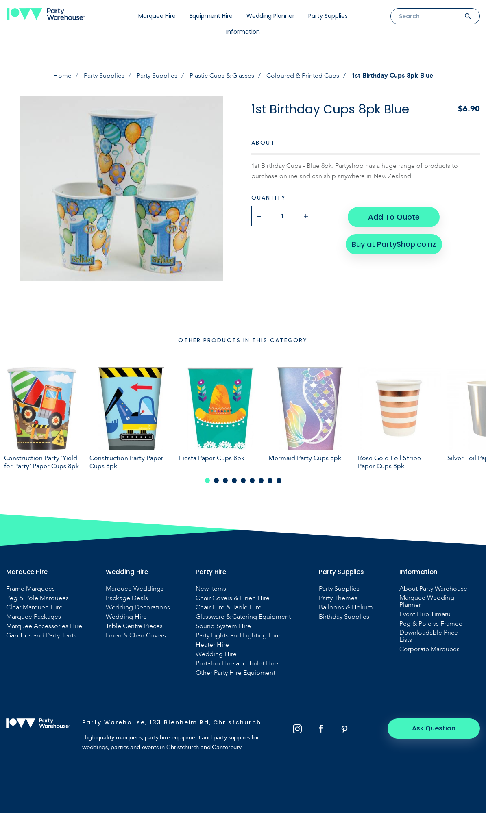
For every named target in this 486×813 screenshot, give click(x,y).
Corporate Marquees (429, 649)
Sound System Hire (223, 626)
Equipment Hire (211, 16)
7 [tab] (261, 480)
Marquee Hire (157, 16)
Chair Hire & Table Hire (229, 607)
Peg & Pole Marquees (37, 598)
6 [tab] (252, 480)
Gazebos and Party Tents (41, 635)
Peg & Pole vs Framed (431, 623)
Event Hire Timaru (425, 614)
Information (243, 32)
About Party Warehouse (433, 588)
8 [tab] (270, 480)
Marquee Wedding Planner (426, 601)
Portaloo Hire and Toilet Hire (237, 663)
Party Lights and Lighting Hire (238, 635)
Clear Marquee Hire (34, 607)
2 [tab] (216, 480)
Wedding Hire (126, 616)
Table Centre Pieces (134, 626)
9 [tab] (279, 480)
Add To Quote (393, 216)
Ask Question (435, 728)
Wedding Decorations (138, 607)
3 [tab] (225, 480)
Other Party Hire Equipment (235, 672)
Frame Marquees (30, 588)
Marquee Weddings (134, 588)
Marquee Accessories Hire (44, 626)
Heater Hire (212, 644)
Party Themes (338, 598)
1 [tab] (207, 480)
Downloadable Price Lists (428, 636)
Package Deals (127, 598)
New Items (211, 588)
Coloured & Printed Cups (302, 75)
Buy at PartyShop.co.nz (393, 242)
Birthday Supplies (344, 616)
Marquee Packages (33, 616)
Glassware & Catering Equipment (243, 616)
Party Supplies (328, 16)
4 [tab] (234, 480)
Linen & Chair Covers (136, 635)
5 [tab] (243, 480)
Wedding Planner (270, 16)
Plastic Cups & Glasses (222, 75)
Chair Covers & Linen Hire (233, 598)
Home (62, 75)
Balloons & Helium (346, 607)
